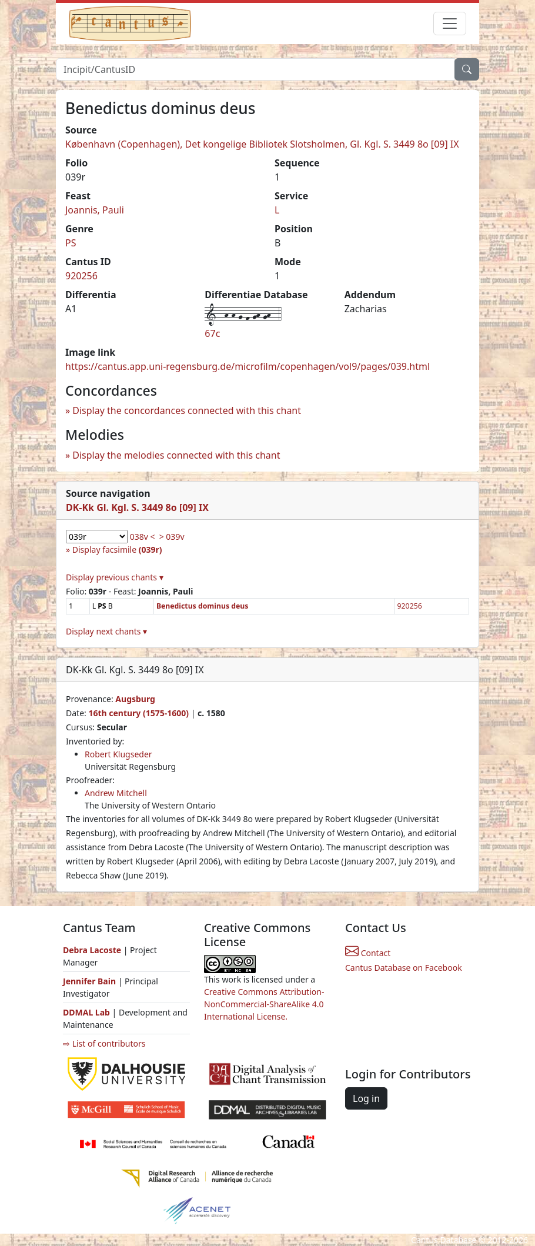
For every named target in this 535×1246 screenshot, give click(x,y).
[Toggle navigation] (449, 23)
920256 (81, 275)
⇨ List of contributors (104, 1043)
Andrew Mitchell (116, 793)
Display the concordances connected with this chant (186, 410)
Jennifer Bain (90, 981)
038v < (142, 536)
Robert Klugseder (118, 754)
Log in (366, 1098)
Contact (367, 952)
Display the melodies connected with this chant (176, 455)
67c (212, 333)
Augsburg (135, 698)
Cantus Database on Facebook (403, 967)
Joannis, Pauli (94, 209)
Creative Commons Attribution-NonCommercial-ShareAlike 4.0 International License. (264, 1004)
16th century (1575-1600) (138, 713)
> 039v (172, 536)
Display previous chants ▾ (114, 577)
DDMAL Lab (86, 1012)
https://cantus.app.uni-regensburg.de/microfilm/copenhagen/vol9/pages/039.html (247, 366)
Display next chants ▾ (106, 631)
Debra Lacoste (92, 950)
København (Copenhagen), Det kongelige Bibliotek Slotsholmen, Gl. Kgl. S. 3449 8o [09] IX (262, 144)
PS (70, 242)
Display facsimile (117, 549)
